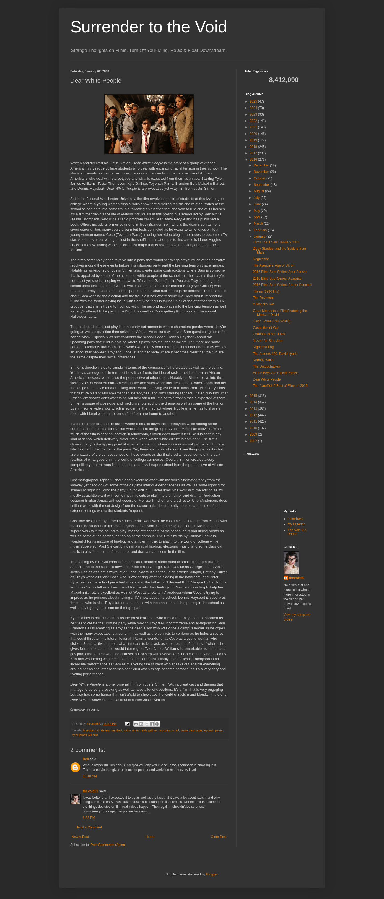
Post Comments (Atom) (107, 845)
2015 (254, 396)
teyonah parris (213, 730)
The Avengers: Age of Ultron (273, 265)
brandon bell (91, 730)
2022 (254, 121)
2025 (254, 101)
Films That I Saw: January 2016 (276, 242)
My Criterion (297, 524)
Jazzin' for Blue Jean (268, 341)
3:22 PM (89, 818)
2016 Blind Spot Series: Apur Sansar (280, 272)
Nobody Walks (263, 360)
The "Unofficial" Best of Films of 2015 (280, 386)
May (257, 211)
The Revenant (263, 298)
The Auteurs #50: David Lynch (275, 354)
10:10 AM (90, 776)
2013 (254, 409)
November (262, 172)
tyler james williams (85, 735)
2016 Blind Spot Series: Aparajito (277, 278)
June (258, 204)
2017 (254, 153)
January (260, 236)
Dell (86, 759)
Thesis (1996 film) (266, 291)
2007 (254, 441)
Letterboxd (295, 519)
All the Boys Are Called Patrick (275, 373)
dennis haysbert (111, 730)
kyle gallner (149, 730)
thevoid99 (90, 791)
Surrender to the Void (148, 26)
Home (150, 837)
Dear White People (267, 379)
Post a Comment (89, 827)
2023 (254, 114)
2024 (254, 108)
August (259, 191)
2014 (254, 402)
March (259, 223)
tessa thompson (191, 730)
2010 (254, 428)
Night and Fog (263, 347)
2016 (254, 159)
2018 (254, 147)
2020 (254, 134)
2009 (254, 434)
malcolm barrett (169, 730)
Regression (261, 259)
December (262, 165)
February (261, 230)
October (260, 178)
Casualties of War (266, 328)
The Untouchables (266, 366)
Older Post (219, 837)
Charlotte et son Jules (269, 334)
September (262, 185)
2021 (254, 127)
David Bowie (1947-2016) (271, 321)
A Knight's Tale (263, 304)
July (257, 198)
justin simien (132, 730)
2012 (254, 415)
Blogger (211, 874)
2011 (254, 421)
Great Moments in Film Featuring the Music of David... (280, 313)
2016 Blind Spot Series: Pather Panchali (282, 285)
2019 (254, 140)
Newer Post (80, 837)
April (257, 217)
